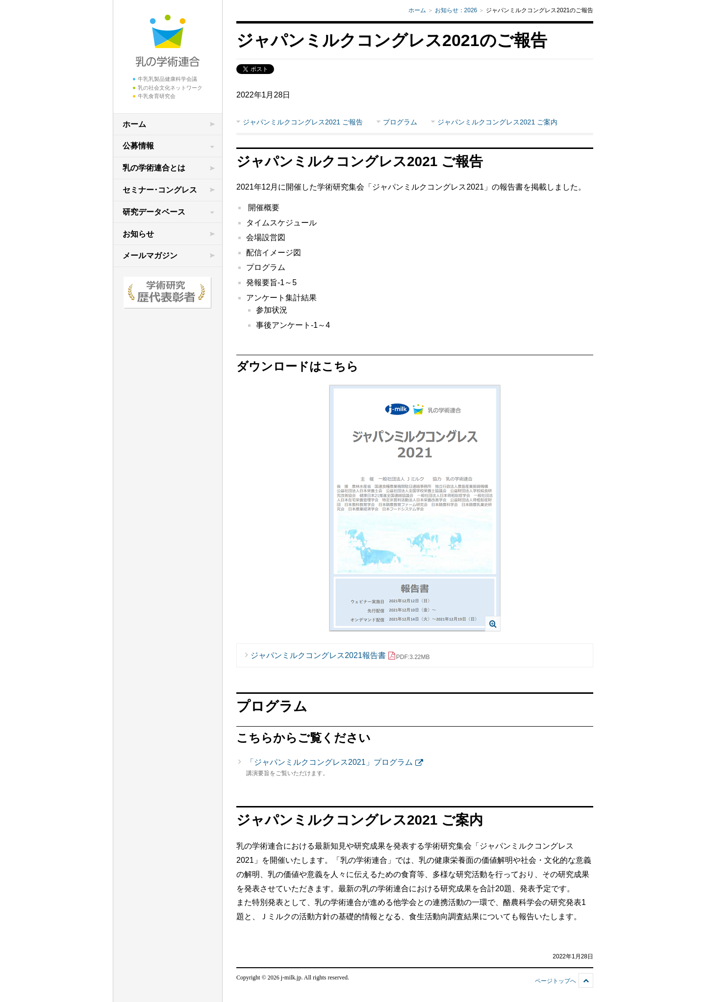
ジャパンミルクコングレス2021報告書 (340, 655)
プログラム (400, 122)
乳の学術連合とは (154, 168)
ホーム (134, 124)
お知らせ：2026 (456, 10)
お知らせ (138, 234)
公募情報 (138, 146)
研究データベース (154, 212)
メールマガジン (150, 255)
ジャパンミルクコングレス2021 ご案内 (497, 122)
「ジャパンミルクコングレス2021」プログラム (329, 762)
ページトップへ (555, 981)
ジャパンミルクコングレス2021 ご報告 (303, 122)
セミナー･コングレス (160, 190)
